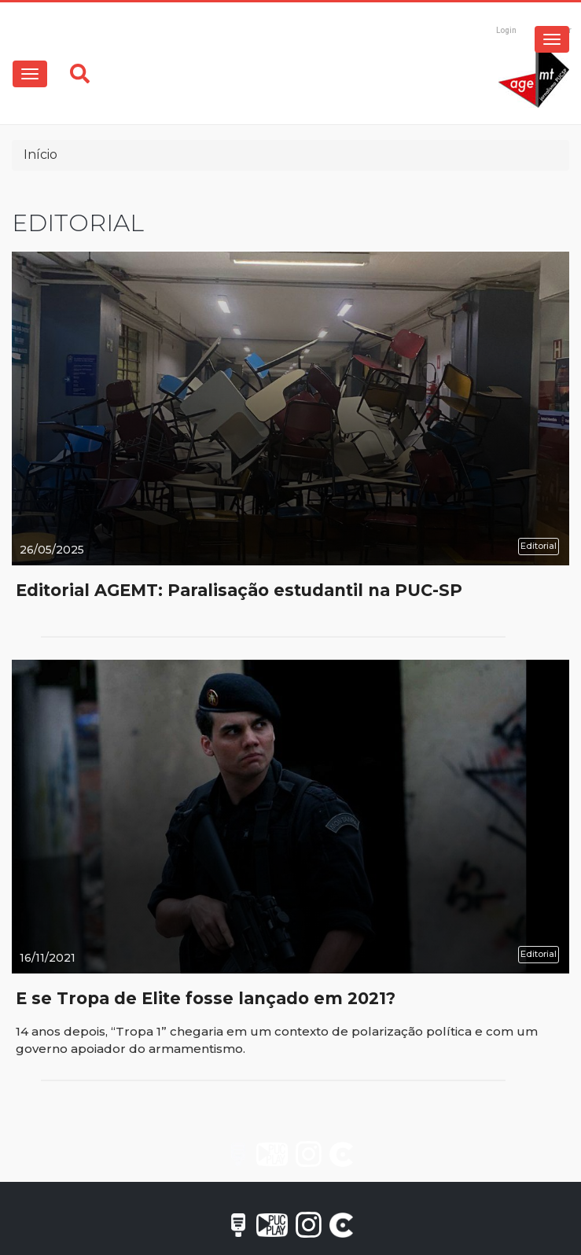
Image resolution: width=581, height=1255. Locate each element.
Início (40, 154)
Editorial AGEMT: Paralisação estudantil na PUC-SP (239, 590)
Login (506, 30)
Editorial (538, 545)
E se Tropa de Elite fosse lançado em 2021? (205, 998)
